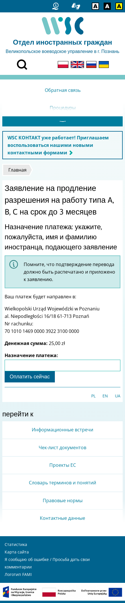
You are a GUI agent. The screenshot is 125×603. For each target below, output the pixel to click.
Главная (17, 172)
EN (105, 398)
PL (93, 398)
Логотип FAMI (18, 576)
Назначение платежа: (31, 357)
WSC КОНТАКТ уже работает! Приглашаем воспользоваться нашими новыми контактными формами (58, 147)
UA (117, 398)
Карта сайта (17, 554)
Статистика (16, 546)
